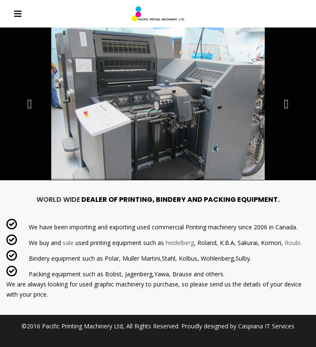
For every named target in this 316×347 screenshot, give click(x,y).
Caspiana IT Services (266, 326)
